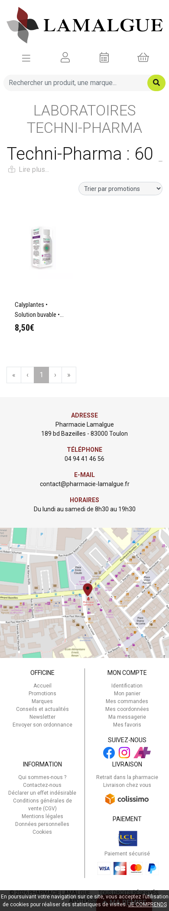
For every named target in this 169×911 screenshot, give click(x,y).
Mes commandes (127, 701)
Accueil (42, 686)
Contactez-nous (42, 785)
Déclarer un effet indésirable (42, 793)
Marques (42, 701)
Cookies (42, 832)
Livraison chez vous (127, 785)
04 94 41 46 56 (84, 458)
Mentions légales (42, 816)
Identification (127, 686)
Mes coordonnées (127, 709)
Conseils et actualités (42, 709)
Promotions (42, 694)
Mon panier (127, 694)
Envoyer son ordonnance (42, 725)
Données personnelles (42, 824)
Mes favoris (127, 725)
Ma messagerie (127, 717)
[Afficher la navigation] (26, 57)
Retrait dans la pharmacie (127, 777)
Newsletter (42, 717)
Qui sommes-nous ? (42, 777)
